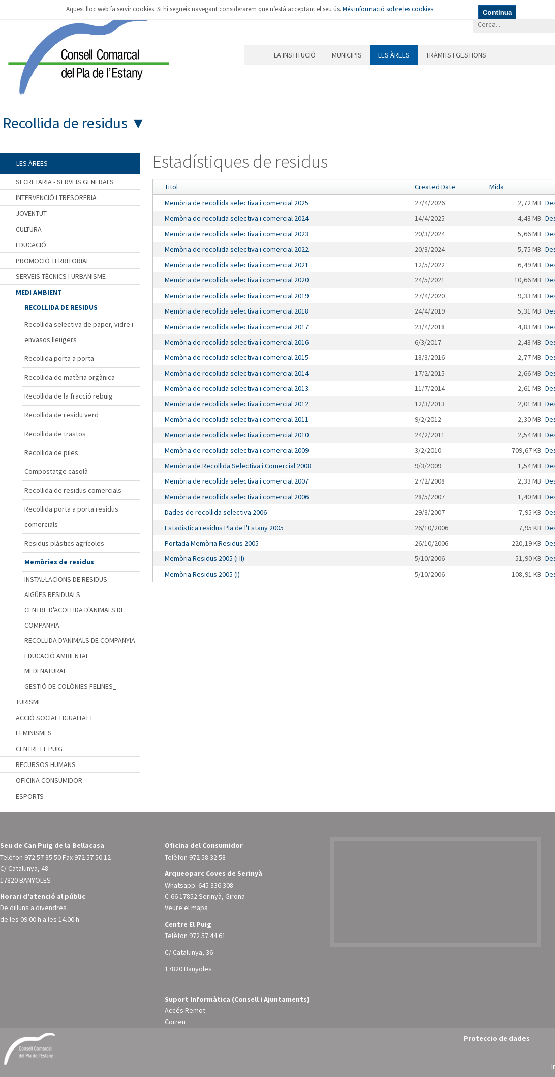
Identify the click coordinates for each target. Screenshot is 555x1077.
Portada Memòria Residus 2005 (212, 543)
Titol (171, 186)
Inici (255, 55)
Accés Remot (185, 1010)
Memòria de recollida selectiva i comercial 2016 (237, 342)
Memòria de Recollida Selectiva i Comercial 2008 (238, 465)
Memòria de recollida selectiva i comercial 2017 (237, 326)
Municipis (347, 55)
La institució (295, 55)
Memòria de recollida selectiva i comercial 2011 (237, 419)
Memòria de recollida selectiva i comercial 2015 (237, 357)
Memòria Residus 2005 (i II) (204, 558)
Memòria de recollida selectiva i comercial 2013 (237, 388)
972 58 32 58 (207, 857)
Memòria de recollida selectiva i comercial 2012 (237, 403)
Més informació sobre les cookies (388, 9)
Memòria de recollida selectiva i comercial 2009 (237, 450)
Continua (497, 12)
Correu (175, 1021)
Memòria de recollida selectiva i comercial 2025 (237, 202)
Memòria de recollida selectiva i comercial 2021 (237, 264)
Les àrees (394, 55)
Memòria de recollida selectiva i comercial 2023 (237, 233)
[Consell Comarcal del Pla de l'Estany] (86, 53)
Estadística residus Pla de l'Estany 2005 (224, 527)
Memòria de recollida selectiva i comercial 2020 (237, 280)
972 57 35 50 (42, 857)
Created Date (435, 186)
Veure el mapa (186, 907)
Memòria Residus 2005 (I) (202, 574)
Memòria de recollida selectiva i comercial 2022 (237, 249)
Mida (496, 186)
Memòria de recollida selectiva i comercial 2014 (237, 373)
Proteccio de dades (497, 1038)
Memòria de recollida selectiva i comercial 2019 (237, 295)
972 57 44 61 (207, 935)
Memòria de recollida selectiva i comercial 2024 (237, 218)
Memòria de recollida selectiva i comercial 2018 (237, 311)
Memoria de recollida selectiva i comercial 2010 (237, 434)
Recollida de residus (65, 122)
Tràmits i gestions (456, 55)
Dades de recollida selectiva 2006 (216, 512)
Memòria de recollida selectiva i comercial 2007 (237, 481)
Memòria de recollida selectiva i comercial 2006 (237, 496)
